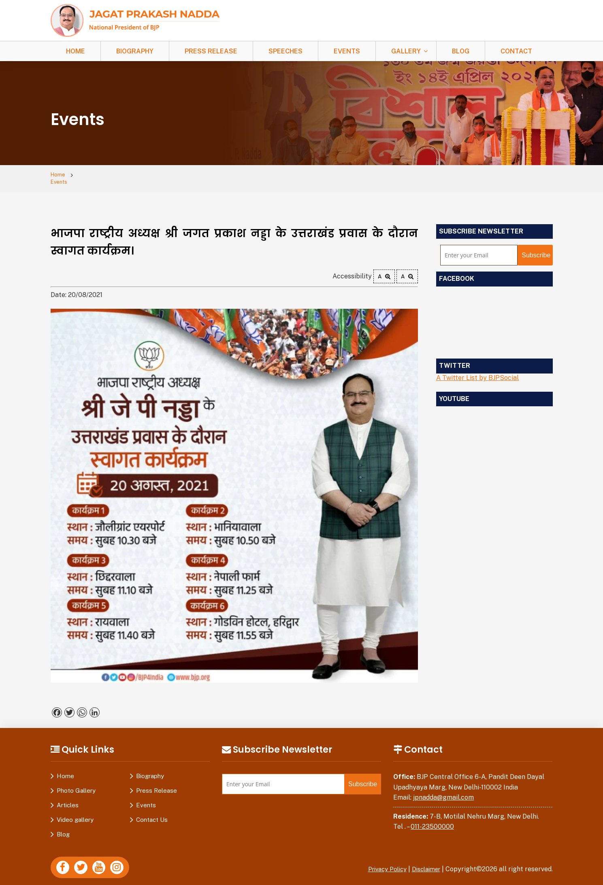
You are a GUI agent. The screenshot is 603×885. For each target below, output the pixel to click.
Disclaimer (424, 863)
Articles (68, 799)
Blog (460, 51)
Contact (516, 51)
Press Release (211, 51)
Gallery (406, 51)
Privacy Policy (381, 863)
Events (347, 51)
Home (75, 51)
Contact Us (152, 813)
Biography (134, 51)
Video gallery (75, 813)
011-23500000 (432, 821)
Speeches (285, 51)
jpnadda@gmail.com (443, 791)
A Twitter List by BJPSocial (477, 372)
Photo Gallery (76, 784)
